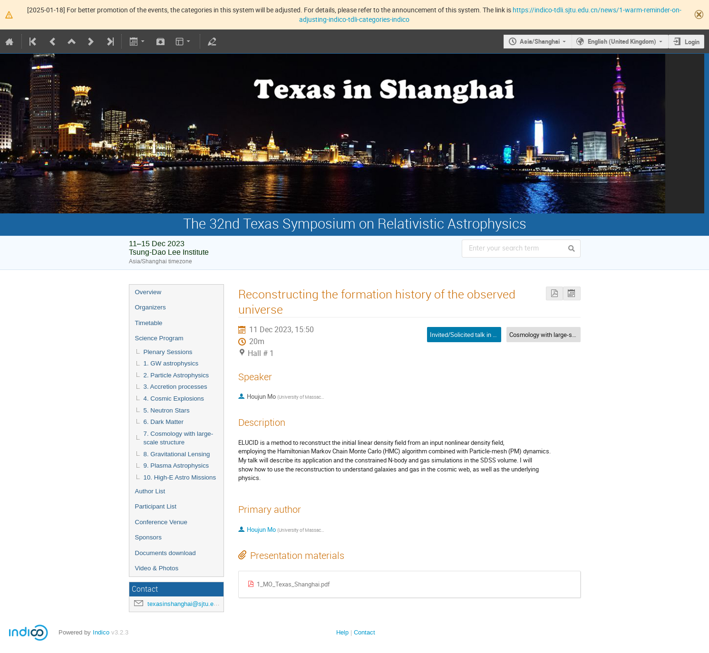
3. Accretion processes (175, 386)
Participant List (155, 506)
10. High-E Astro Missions (180, 477)
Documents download (165, 553)
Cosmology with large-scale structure (559, 334)
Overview (148, 292)
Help (342, 632)
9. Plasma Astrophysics (176, 465)
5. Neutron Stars (167, 410)
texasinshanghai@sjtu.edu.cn (188, 604)
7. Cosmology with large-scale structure (179, 438)
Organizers (150, 307)
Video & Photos (157, 568)
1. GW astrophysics (171, 363)
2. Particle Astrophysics (176, 375)
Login (692, 42)
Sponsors (148, 537)
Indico (101, 632)
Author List (150, 491)
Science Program (159, 338)
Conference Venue (161, 522)
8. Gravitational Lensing (177, 454)
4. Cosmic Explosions (174, 398)
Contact (364, 632)
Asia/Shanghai (540, 41)
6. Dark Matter (164, 421)
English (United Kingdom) (622, 41)
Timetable (149, 322)
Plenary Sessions (168, 351)
